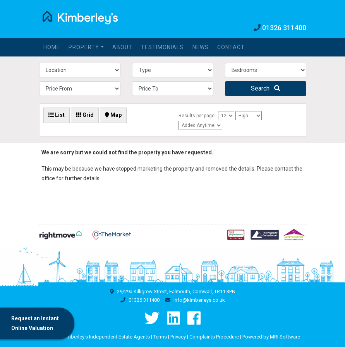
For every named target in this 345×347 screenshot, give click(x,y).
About (122, 47)
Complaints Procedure (214, 337)
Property (84, 47)
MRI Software (285, 337)
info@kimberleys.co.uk (199, 300)
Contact (231, 47)
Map (113, 115)
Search (265, 88)
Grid (85, 115)
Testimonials (162, 47)
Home (51, 47)
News (200, 47)
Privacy (178, 337)
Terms (160, 337)
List (56, 115)
